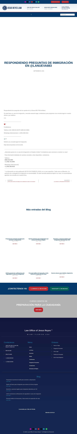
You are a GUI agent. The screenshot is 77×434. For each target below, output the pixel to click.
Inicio (30, 347)
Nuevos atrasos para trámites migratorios (62, 273)
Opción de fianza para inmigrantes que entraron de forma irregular (38, 239)
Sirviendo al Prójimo (33, 368)
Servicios (31, 353)
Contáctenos (32, 365)
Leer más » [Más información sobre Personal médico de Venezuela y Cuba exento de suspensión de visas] (38, 278)
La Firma (31, 350)
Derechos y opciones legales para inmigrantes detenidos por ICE (62, 239)
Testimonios (32, 359)
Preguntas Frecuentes (34, 362)
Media (30, 356)
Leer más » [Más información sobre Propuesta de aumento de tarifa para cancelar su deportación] (15, 243)
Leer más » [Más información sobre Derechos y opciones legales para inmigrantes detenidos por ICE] (62, 243)
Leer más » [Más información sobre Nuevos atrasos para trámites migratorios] (62, 276)
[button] (31, 14)
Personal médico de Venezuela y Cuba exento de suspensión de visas (38, 273)
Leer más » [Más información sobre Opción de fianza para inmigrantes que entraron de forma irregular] (38, 243)
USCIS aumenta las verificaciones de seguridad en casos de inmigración (15, 273)
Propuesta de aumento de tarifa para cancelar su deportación (15, 239)
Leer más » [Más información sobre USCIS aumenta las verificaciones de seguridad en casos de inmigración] (15, 278)
